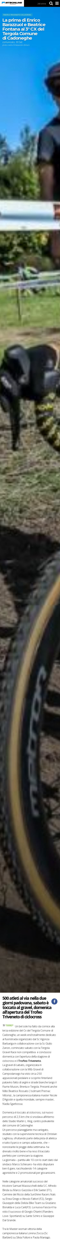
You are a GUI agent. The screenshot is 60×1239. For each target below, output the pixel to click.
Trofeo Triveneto (29, 1061)
